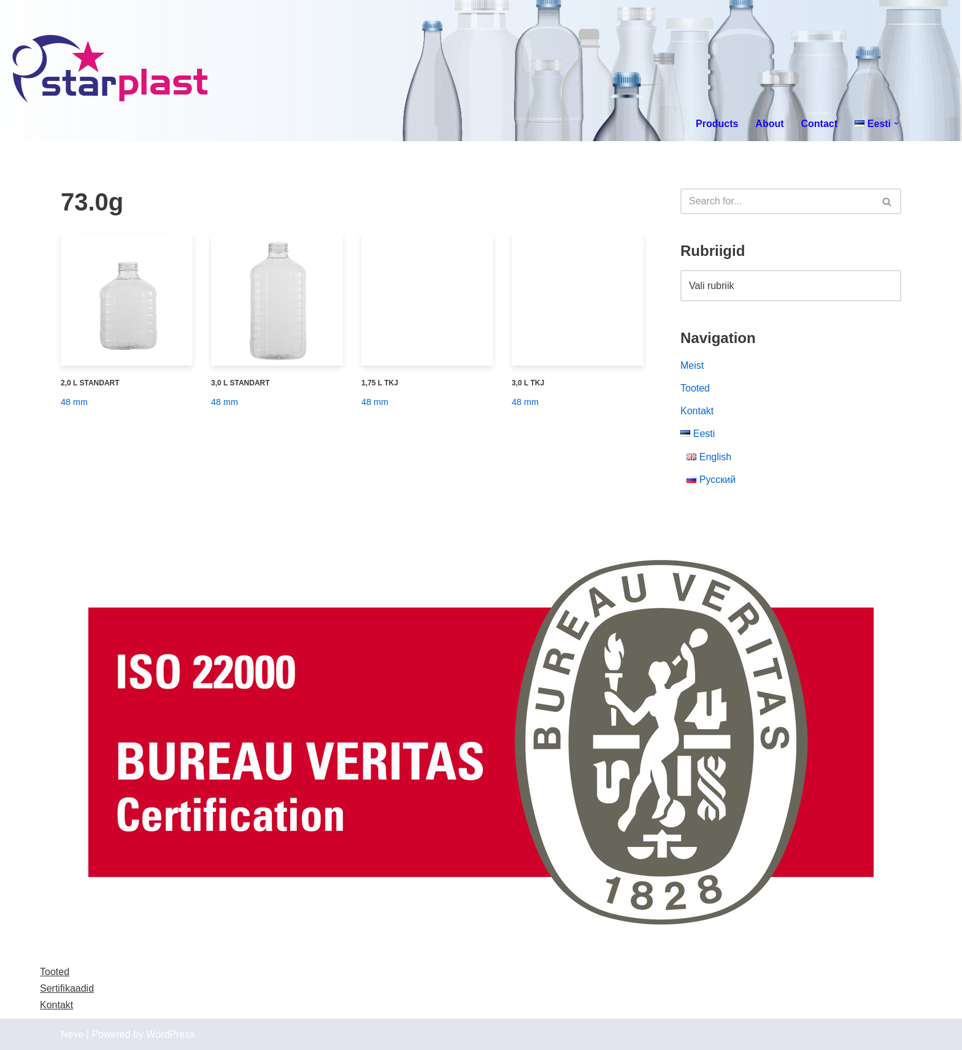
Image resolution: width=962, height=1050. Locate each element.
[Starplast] (110, 70)
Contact (819, 123)
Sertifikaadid (67, 988)
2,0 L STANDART (90, 383)
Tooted (695, 388)
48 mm (74, 402)
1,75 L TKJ (379, 383)
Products (717, 123)
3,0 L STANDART (240, 383)
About (769, 123)
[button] (896, 123)
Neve (72, 1034)
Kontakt (697, 411)
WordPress (170, 1034)
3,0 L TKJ (528, 383)
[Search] (777, 201)
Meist (692, 365)
